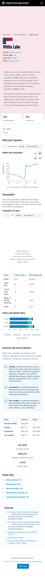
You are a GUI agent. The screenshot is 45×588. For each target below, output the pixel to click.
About (29, 565)
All (35, 158)
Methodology (37, 565)
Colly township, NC (11, 484)
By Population (12, 146)
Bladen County (15, 52)
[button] (41, 3)
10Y (40, 158)
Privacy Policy (8, 565)
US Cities (6, 35)
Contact (23, 565)
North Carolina (20, 35)
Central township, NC (12, 492)
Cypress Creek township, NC (15, 501)
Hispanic (19, 217)
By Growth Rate (32, 146)
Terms (17, 565)
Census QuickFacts (16, 542)
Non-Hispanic (28, 217)
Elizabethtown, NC (11, 488)
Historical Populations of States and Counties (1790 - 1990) (22, 546)
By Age (21, 146)
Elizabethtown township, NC (15, 497)
